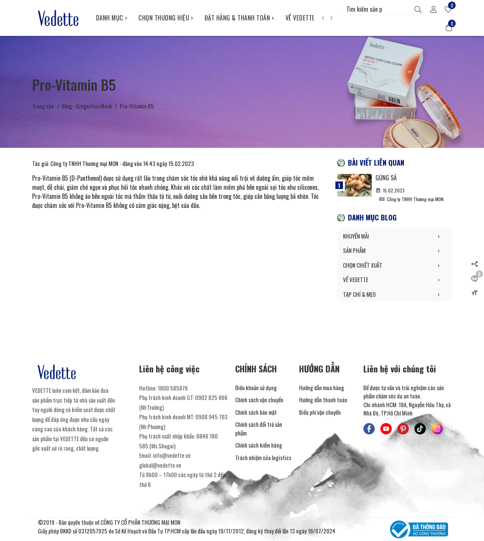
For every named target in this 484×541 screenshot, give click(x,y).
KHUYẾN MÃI (394, 236)
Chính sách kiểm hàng (258, 445)
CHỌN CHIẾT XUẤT (394, 265)
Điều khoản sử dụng (256, 387)
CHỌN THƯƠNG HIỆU (165, 17)
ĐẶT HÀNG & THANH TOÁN (239, 17)
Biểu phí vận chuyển (320, 412)
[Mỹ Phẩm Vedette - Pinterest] (403, 428)
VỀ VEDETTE (302, 17)
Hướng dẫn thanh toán (323, 399)
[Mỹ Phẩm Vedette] (58, 17)
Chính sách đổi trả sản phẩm (258, 428)
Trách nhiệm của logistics (263, 457)
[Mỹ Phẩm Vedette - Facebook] (369, 428)
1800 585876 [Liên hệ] (173, 388)
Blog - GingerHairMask (87, 106)
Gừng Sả (386, 177)
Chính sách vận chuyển (259, 399)
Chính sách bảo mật (256, 412)
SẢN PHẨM (394, 250)
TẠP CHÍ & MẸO (394, 294)
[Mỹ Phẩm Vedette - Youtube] (386, 428)
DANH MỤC (111, 17)
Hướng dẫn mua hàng (321, 387)
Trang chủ (43, 106)
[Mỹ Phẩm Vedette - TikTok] (420, 428)
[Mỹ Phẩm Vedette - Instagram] (437, 428)
